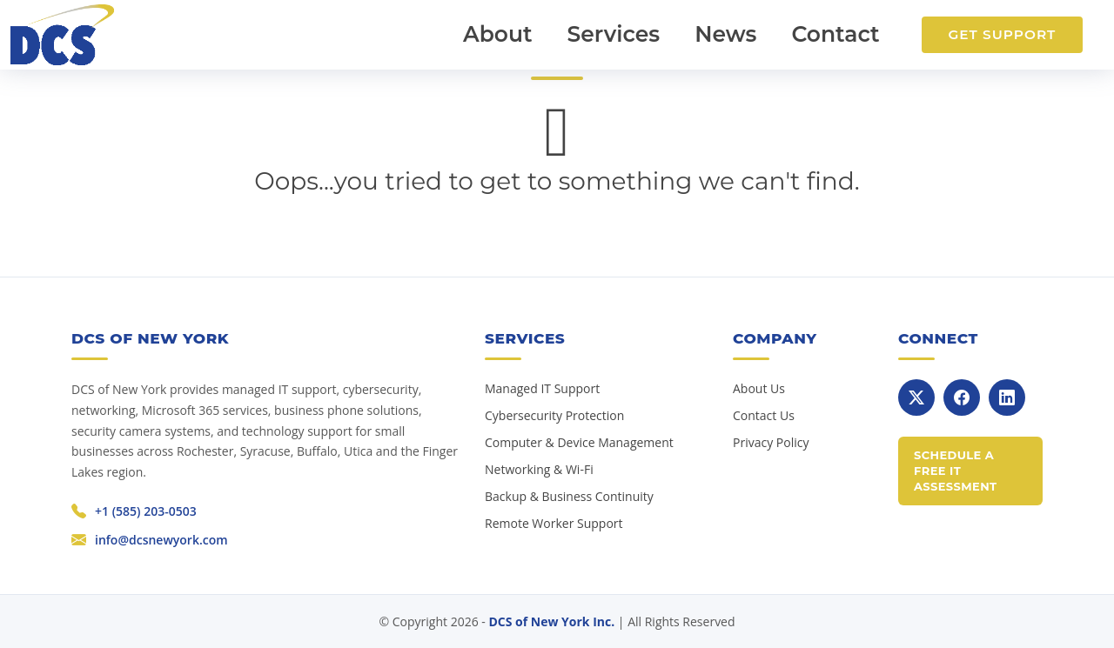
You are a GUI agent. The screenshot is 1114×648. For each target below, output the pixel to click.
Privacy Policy (771, 442)
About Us (759, 388)
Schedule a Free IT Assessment (955, 470)
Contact (835, 34)
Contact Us (764, 415)
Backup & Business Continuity (569, 496)
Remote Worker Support (554, 523)
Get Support (1002, 34)
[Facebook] (961, 397)
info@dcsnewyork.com (161, 539)
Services (614, 34)
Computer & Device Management (579, 442)
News (725, 34)
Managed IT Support (542, 388)
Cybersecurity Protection (554, 415)
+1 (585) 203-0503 (146, 511)
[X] (916, 397)
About (498, 34)
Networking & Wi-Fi (539, 469)
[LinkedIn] (1007, 397)
